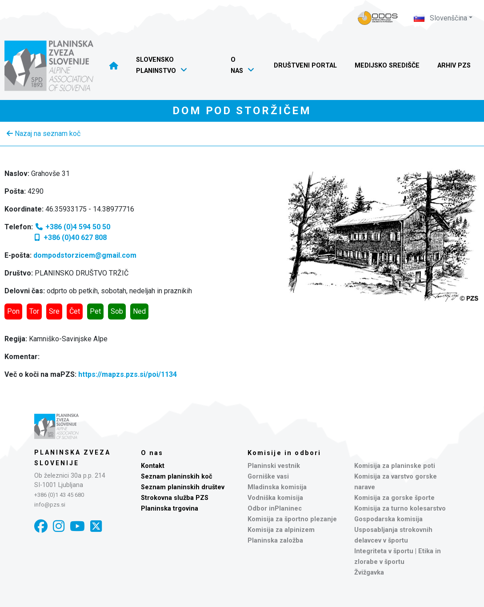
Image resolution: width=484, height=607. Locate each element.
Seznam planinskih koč (176, 476)
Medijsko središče (387, 65)
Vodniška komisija (275, 498)
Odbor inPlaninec (275, 508)
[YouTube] (77, 526)
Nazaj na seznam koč (43, 133)
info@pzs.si (49, 504)
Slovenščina (440, 18)
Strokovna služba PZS (174, 498)
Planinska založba (275, 540)
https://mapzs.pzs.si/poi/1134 (127, 374)
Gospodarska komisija (388, 519)
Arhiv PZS (454, 65)
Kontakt (152, 466)
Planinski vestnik (274, 466)
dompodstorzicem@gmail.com (84, 255)
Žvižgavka (369, 572)
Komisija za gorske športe (394, 498)
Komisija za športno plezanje (292, 519)
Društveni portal (305, 65)
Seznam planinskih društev (182, 487)
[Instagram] (58, 526)
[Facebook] (41, 526)
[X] (96, 526)
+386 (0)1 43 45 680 (59, 494)
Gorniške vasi (268, 476)
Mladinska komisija (277, 487)
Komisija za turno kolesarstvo (400, 508)
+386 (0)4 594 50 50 (72, 227)
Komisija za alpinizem (281, 530)
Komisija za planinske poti (394, 466)
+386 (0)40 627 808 (70, 237)
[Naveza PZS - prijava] (378, 18)
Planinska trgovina (169, 508)
